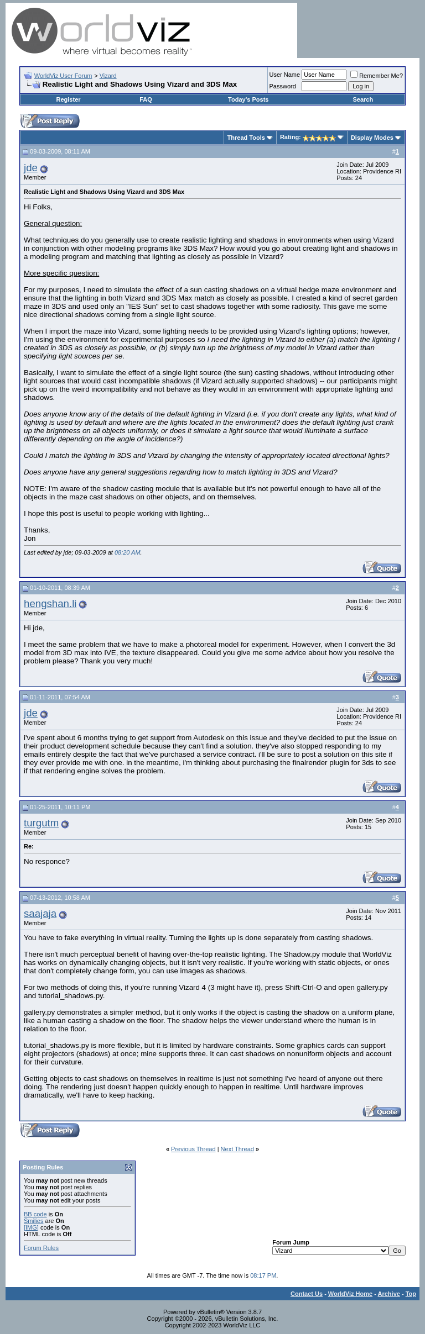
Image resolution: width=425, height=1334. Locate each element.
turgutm (41, 823)
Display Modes (372, 137)
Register (68, 99)
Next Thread (237, 1149)
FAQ (145, 99)
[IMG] (31, 1227)
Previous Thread (193, 1149)
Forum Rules (41, 1248)
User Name (284, 74)
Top (411, 1293)
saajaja (40, 913)
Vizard (108, 75)
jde (31, 167)
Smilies (33, 1220)
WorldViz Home (350, 1293)
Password (282, 86)
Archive (389, 1293)
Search (363, 99)
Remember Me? (376, 75)
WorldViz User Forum (63, 75)
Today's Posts (248, 99)
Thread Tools (246, 137)
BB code (35, 1214)
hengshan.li (50, 603)
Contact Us (307, 1293)
